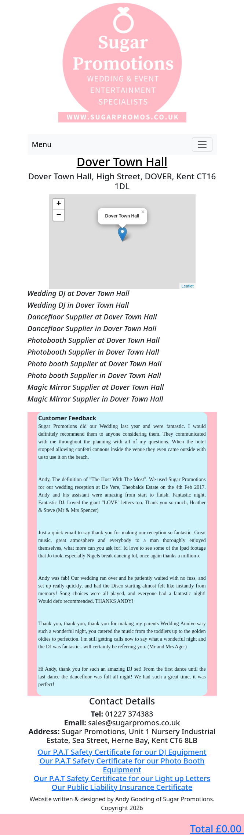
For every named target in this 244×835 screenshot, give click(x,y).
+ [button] (58, 204)
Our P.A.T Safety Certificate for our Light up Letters (122, 778)
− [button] (58, 215)
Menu (42, 144)
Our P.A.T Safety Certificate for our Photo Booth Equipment (122, 765)
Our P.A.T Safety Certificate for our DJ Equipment (121, 752)
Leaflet (187, 286)
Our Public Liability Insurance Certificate (122, 787)
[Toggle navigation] (202, 144)
